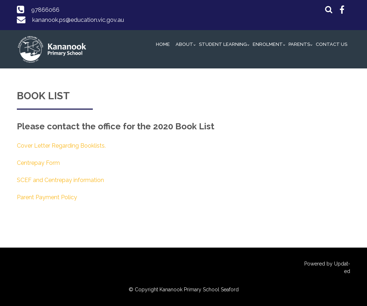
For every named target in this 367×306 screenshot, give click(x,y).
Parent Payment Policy (47, 197)
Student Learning (223, 44)
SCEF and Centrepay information (60, 180)
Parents (299, 44)
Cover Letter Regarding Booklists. (61, 145)
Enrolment (268, 44)
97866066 (45, 9)
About (184, 44)
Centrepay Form (38, 162)
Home (163, 44)
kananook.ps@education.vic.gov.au (78, 19)
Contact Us (331, 44)
